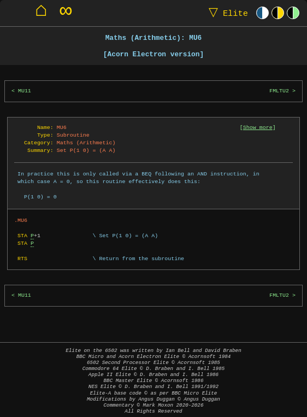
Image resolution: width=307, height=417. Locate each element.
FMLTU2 (279, 91)
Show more (258, 127)
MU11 (24, 91)
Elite (226, 13)
